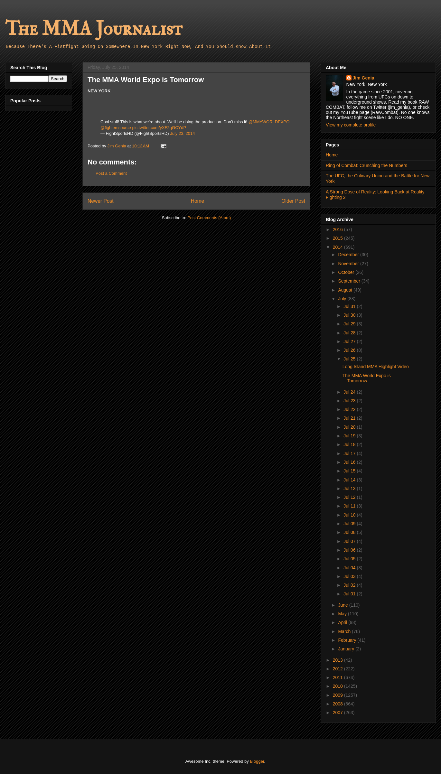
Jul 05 (350, 558)
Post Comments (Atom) (209, 217)
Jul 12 (350, 497)
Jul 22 (350, 409)
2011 (338, 677)
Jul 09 (350, 523)
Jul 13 (350, 488)
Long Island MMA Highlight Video (375, 366)
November (349, 263)
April (343, 622)
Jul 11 (350, 505)
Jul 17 (350, 453)
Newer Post (101, 201)
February (347, 640)
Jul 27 (350, 341)
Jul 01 (350, 593)
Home (197, 201)
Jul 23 (350, 400)
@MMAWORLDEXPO (269, 121)
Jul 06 (350, 550)
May (343, 613)
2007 (338, 712)
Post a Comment (111, 173)
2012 (338, 668)
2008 (338, 703)
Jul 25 (350, 358)
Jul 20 (350, 427)
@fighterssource (115, 127)
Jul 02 (350, 585)
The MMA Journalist (93, 29)
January (346, 648)
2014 (338, 247)
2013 (338, 660)
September (349, 281)
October (346, 272)
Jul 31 (350, 306)
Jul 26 (350, 350)
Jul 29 (350, 323)
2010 (338, 686)
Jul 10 (350, 515)
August (345, 290)
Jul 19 (350, 435)
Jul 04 (350, 567)
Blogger (257, 761)
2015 (338, 238)
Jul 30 (350, 315)
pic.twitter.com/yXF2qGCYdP (159, 127)
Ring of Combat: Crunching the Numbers (366, 165)
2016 (338, 229)
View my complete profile (351, 124)
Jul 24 (350, 392)
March (345, 631)
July (342, 298)
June (343, 605)
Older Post (293, 201)
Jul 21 (350, 418)
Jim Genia (363, 77)
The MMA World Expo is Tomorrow (366, 378)
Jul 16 (350, 462)
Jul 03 (350, 576)
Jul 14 (350, 479)
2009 (338, 695)
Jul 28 (350, 332)
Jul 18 (350, 444)
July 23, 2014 (182, 133)
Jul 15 (350, 470)
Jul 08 (350, 532)
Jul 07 (350, 541)
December (349, 254)
